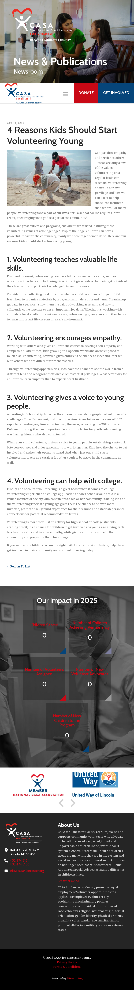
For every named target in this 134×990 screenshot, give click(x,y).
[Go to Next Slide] (73, 803)
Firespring (75, 978)
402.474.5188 (19, 864)
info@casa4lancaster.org (26, 871)
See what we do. (69, 881)
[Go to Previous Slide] (61, 803)
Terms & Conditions (67, 966)
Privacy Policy (67, 962)
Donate (84, 93)
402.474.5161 (18, 860)
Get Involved (116, 93)
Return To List (20, 566)
